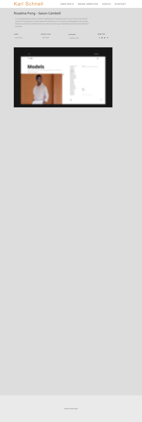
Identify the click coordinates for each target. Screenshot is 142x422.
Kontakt (120, 4)
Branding (72, 38)
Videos (106, 4)
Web (77, 38)
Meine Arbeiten (88, 4)
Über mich (67, 4)
